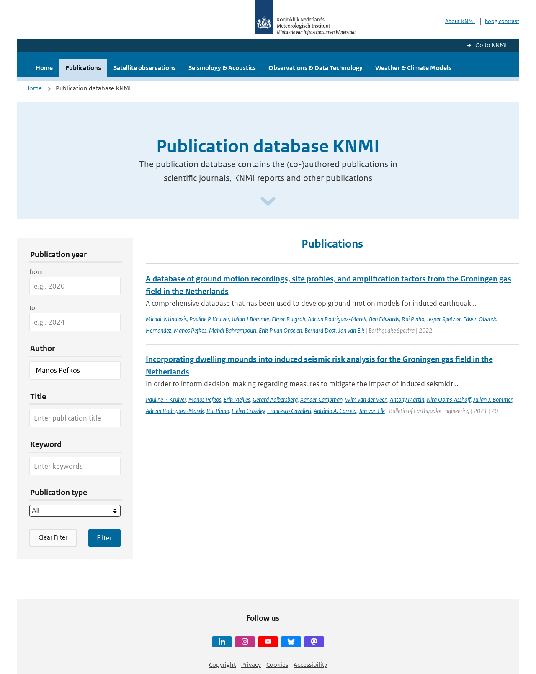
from (36, 272)
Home (44, 68)
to (32, 308)
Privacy (251, 665)
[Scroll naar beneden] (268, 201)
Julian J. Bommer (492, 399)
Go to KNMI (491, 45)
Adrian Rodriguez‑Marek (175, 411)
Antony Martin (407, 399)
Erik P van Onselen (280, 330)
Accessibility (310, 665)
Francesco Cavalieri (289, 411)
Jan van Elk (351, 330)
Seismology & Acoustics (222, 68)
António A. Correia (335, 411)
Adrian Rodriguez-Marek (337, 319)
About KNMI (460, 21)
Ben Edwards (384, 319)
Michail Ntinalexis (166, 319)
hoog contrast (502, 21)
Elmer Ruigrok (288, 319)
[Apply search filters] (104, 537)
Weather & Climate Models (413, 68)
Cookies (277, 665)
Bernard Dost (320, 330)
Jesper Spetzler (444, 319)
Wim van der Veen (366, 399)
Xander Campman (321, 399)
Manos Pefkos (190, 330)
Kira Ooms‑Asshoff (449, 399)
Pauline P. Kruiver (166, 399)
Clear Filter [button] (53, 537)
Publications (83, 68)
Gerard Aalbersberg (275, 399)
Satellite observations (144, 68)
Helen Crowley (248, 411)
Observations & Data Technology (315, 68)
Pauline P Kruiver (209, 319)
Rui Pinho (413, 319)
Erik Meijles (237, 399)
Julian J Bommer (250, 319)
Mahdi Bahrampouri (232, 330)
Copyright (222, 665)
